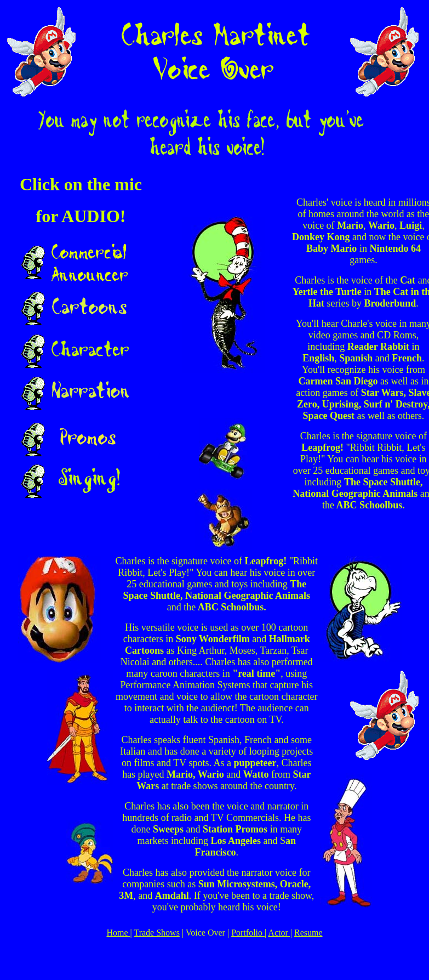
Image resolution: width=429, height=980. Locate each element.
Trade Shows (156, 932)
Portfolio (248, 932)
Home (118, 932)
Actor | (280, 932)
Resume (308, 932)
